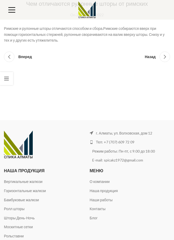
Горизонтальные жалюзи (25, 190)
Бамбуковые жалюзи (21, 200)
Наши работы (101, 200)
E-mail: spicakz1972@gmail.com (118, 160)
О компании (100, 181)
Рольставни (14, 236)
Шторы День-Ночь (19, 218)
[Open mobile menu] (11, 10)
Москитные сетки (18, 227)
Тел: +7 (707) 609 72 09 (115, 142)
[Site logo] (87, 9)
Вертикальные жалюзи (23, 181)
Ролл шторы (14, 208)
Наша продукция (104, 190)
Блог (93, 218)
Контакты (97, 208)
